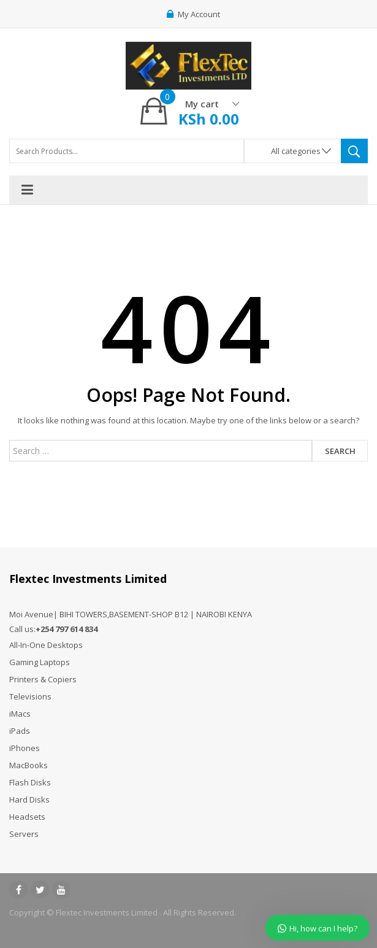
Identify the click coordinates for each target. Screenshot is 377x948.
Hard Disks (29, 799)
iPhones (24, 747)
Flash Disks (30, 782)
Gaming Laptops (39, 662)
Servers (24, 833)
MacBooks (28, 765)
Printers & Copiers (43, 679)
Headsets (27, 816)
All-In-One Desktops (46, 644)
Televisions (30, 696)
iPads (19, 730)
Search (340, 451)
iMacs (20, 713)
